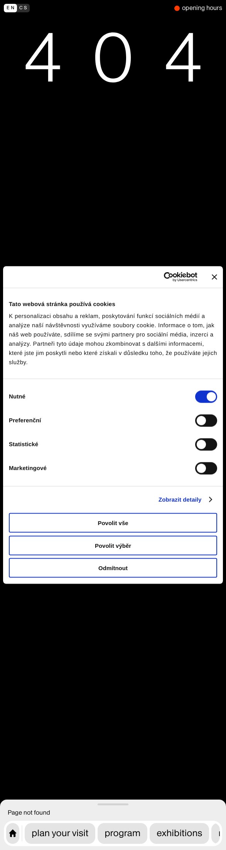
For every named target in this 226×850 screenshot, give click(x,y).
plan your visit (60, 833)
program (122, 833)
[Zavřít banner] (214, 276)
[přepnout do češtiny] (87, 8)
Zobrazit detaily (180, 499)
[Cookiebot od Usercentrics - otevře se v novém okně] (163, 277)
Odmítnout (113, 568)
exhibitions (179, 833)
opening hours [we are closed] (202, 7)
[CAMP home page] (12, 833)
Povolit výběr (113, 545)
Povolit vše (113, 523)
